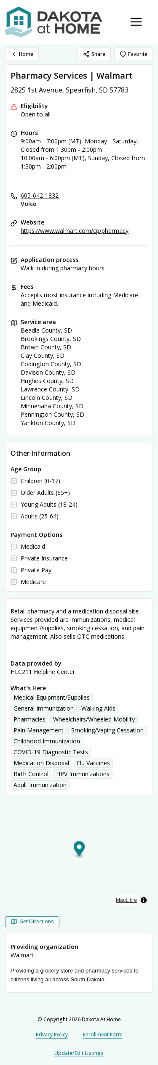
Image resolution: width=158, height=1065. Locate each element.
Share (94, 54)
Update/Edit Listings (79, 1053)
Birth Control (30, 774)
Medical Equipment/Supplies (51, 697)
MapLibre (126, 900)
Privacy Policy (52, 1034)
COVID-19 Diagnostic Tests (50, 752)
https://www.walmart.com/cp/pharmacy (75, 231)
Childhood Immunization (46, 741)
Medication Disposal (41, 763)
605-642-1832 (40, 195)
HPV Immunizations (83, 774)
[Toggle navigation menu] (136, 22)
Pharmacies (29, 719)
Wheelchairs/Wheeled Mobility (94, 719)
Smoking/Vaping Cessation (107, 730)
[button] (79, 850)
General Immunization (43, 708)
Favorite (133, 54)
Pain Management (38, 730)
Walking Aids (98, 708)
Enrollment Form (103, 1034)
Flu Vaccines (93, 763)
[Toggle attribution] (144, 900)
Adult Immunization (40, 785)
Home (22, 54)
